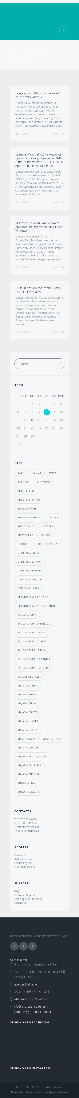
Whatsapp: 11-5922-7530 (31, 999)
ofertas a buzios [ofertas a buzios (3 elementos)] (49, 544)
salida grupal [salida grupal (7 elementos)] (27, 614)
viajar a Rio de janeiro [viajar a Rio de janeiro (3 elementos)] (32, 756)
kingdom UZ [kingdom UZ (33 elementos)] (26, 526)
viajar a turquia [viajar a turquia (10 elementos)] (29, 774)
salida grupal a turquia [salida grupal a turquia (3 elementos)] (34, 623)
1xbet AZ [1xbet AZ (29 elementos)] (23, 482)
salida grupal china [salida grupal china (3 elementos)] (31, 632)
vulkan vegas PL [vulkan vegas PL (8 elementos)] (29, 791)
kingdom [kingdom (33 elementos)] (53, 517)
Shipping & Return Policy (28, 899)
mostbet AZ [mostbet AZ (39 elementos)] (25, 535)
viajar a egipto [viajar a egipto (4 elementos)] (28, 712)
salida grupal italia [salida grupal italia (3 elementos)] (31, 650)
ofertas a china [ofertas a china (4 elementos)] (28, 552)
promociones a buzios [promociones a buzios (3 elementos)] (33, 597)
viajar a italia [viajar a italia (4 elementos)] (52, 738)
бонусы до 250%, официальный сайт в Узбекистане (37, 95)
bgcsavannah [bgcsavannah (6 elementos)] (27, 508)
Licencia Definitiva (25, 984)
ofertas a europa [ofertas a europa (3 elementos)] (30, 561)
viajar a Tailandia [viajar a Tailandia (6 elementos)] (29, 765)
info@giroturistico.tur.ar (29, 1006)
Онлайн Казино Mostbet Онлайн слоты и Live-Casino (38, 290)
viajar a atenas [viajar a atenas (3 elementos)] (28, 685)
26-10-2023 (22, 133)
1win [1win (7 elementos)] (21, 473)
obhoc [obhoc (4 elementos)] (45, 535)
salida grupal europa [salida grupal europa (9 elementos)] (32, 641)
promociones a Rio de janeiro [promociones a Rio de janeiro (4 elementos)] (38, 605)
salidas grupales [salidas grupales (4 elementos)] (29, 676)
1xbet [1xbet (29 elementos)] (52, 473)
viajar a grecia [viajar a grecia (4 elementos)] (27, 729)
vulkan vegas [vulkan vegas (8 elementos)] (27, 782)
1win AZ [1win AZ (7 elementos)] (36, 473)
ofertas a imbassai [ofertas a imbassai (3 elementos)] (30, 570)
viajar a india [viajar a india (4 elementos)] (26, 738)
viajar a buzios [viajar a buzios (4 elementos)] (28, 694)
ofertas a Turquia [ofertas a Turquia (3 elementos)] (30, 579)
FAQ (16, 891)
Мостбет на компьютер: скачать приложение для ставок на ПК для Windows (38, 227)
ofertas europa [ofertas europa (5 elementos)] (28, 588)
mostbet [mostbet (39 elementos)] (47, 526)
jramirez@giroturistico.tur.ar (32, 1012)
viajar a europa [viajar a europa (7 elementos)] (28, 721)
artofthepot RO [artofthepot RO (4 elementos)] (29, 499)
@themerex (32, 831)
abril (19, 385)
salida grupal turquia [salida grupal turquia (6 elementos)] (33, 667)
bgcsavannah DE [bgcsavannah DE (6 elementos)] (29, 517)
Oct (21, 444)
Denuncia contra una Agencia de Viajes (46, 1092)
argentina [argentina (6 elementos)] (43, 482)
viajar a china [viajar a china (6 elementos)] (27, 703)
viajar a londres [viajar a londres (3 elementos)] (29, 747)
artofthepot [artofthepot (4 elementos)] (27, 490)
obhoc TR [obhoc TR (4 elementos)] (24, 544)
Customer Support (24, 895)
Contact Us (20, 903)
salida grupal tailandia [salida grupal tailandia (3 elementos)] (34, 659)
